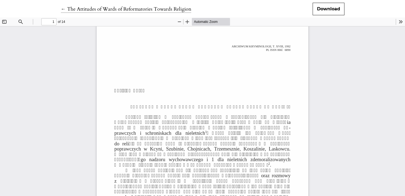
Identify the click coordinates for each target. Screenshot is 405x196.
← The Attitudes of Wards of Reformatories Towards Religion (126, 9)
